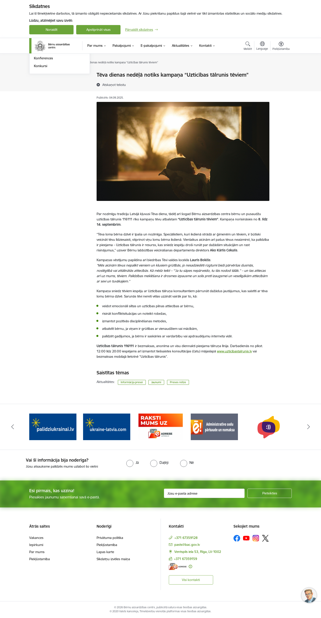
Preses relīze (178, 382)
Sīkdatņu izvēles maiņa (113, 559)
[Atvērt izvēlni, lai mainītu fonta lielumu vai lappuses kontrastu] (281, 46)
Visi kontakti (191, 580)
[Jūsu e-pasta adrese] (204, 493)
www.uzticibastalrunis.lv (234, 351)
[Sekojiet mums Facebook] (236, 538)
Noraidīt (51, 29)
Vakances (36, 538)
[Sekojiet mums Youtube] (246, 538)
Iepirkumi (36, 545)
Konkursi (40, 113)
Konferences (43, 106)
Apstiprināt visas (98, 29)
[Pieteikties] (269, 493)
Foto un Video (44, 90)
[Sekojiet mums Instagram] (256, 538)
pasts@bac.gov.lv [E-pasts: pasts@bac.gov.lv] (187, 544)
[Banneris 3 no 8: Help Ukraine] (106, 426)
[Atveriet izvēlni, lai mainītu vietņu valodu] (262, 46)
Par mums (37, 552)
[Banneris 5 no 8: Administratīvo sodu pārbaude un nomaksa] (214, 426)
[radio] (132, 462)
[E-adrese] (178, 566)
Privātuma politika (110, 538)
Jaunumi (40, 75)
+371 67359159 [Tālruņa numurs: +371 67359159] (185, 559)
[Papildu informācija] (190, 566)
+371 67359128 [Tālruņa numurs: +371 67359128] (186, 538)
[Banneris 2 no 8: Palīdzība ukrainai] (52, 426)
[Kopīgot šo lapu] (281, 84)
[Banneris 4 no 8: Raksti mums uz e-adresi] (160, 426)
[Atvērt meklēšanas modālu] (247, 46)
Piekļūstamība (39, 559)
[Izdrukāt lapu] (281, 73)
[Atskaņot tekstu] (114, 84)
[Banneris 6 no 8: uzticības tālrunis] (268, 426)
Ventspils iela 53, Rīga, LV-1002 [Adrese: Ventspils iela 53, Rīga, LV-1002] (197, 552)
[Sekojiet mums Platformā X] (265, 538)
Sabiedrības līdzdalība (50, 98)
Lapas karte (105, 552)
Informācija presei (47, 83)
